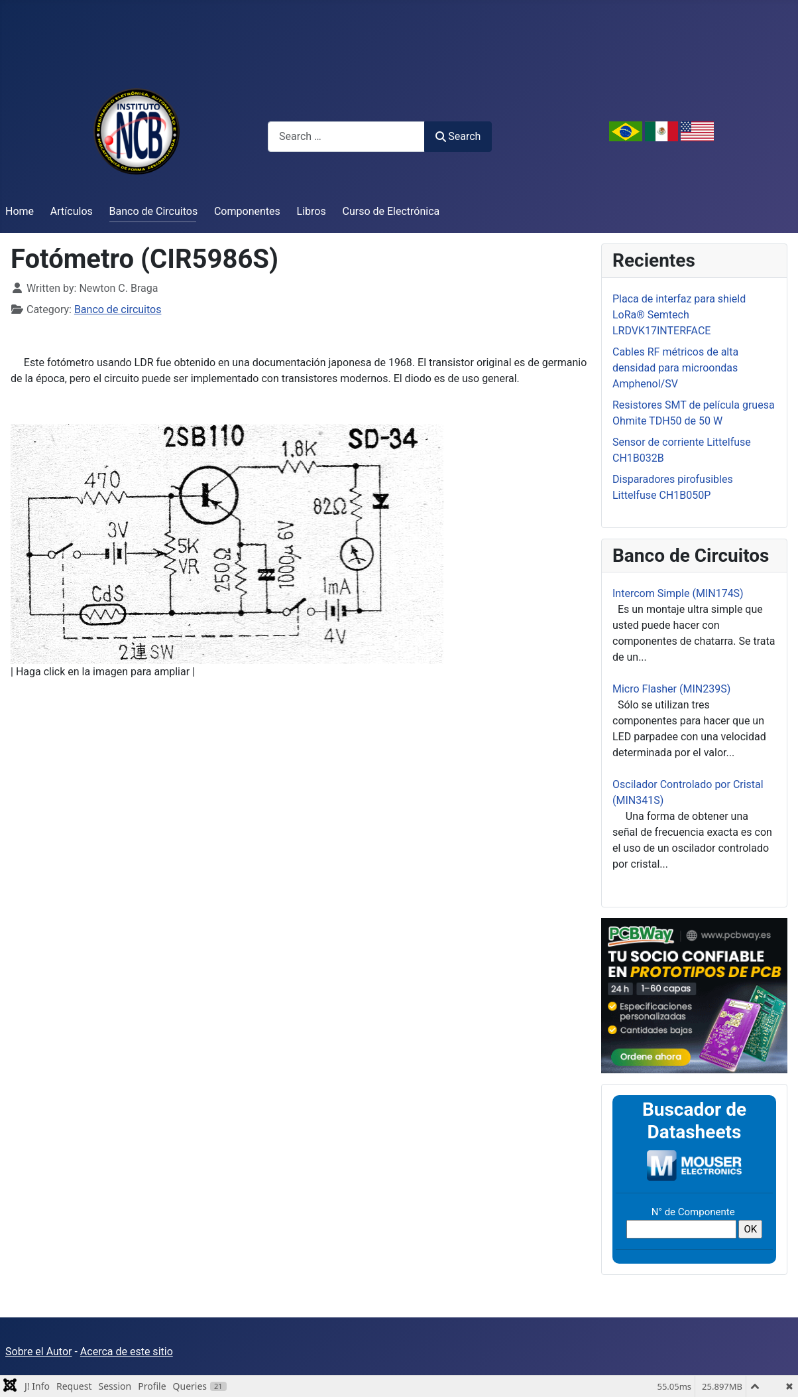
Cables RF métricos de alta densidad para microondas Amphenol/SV (675, 368)
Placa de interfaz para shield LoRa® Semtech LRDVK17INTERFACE (679, 315)
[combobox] (346, 136)
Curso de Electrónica (391, 211)
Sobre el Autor (38, 1351)
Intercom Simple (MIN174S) (678, 593)
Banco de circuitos (118, 309)
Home (19, 211)
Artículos (71, 211)
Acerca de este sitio (126, 1351)
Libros (311, 211)
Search (458, 136)
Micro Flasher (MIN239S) (671, 689)
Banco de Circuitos (153, 211)
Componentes (247, 211)
